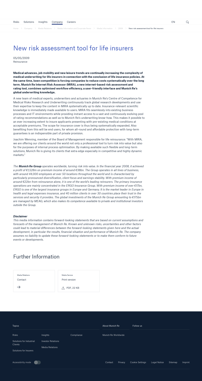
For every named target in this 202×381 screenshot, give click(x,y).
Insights (45, 335)
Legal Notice (157, 362)
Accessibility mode (26, 362)
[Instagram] (156, 334)
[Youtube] (147, 334)
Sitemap (173, 362)
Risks (15, 335)
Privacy (121, 362)
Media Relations (50, 347)
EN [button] (173, 21)
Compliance (76, 335)
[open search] (187, 22)
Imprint (186, 362)
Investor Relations (50, 341)
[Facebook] (165, 334)
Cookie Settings (138, 362)
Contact (109, 362)
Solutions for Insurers (22, 350)
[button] (16, 21)
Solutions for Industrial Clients (23, 343)
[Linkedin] (137, 334)
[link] (42, 21)
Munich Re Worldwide (113, 335)
